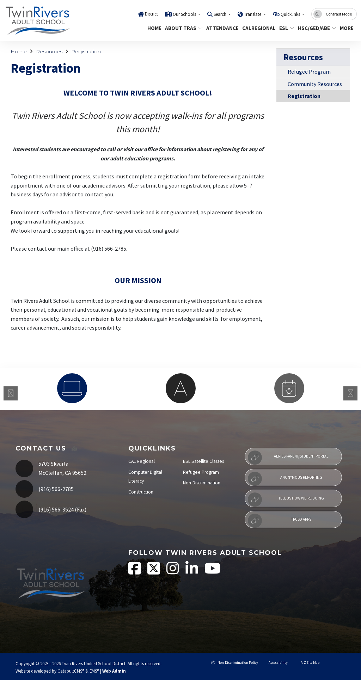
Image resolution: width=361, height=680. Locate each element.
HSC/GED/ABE (315, 28)
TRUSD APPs (279, 521)
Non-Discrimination (201, 483)
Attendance (220, 28)
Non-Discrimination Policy (234, 662)
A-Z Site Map (306, 662)
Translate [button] (253, 14)
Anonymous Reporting (285, 479)
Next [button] (350, 393)
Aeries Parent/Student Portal (288, 458)
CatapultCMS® (70, 671)
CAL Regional (141, 461)
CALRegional (257, 28)
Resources (49, 51)
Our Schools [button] (185, 14)
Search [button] (220, 14)
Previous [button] (11, 393)
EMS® (94, 671)
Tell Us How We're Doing (286, 499)
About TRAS (181, 28)
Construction (140, 492)
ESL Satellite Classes (203, 461)
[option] (72, 388)
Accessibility (276, 662)
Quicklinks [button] (291, 14)
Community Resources (315, 83)
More (347, 28)
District (151, 14)
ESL (286, 28)
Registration (86, 51)
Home (153, 28)
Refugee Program (309, 71)
